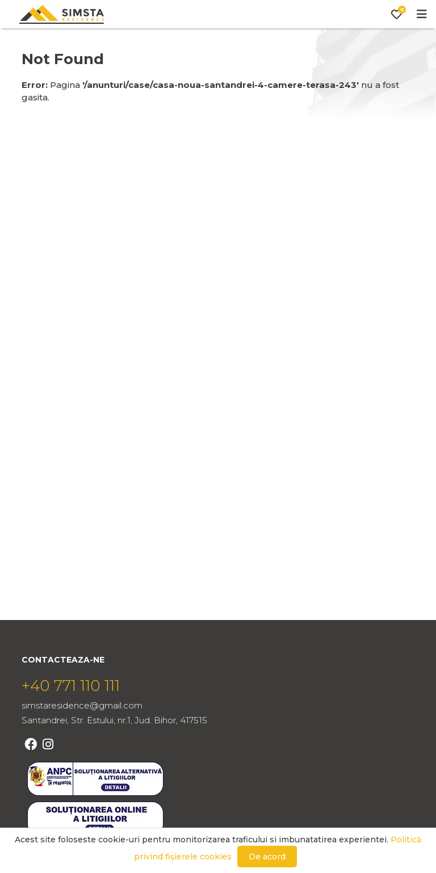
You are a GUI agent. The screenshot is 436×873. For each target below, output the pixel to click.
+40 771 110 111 (71, 686)
